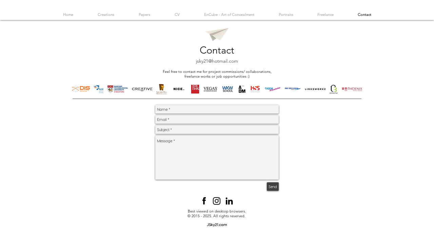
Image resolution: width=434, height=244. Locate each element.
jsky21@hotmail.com (217, 61)
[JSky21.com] (217, 224)
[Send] (273, 186)
